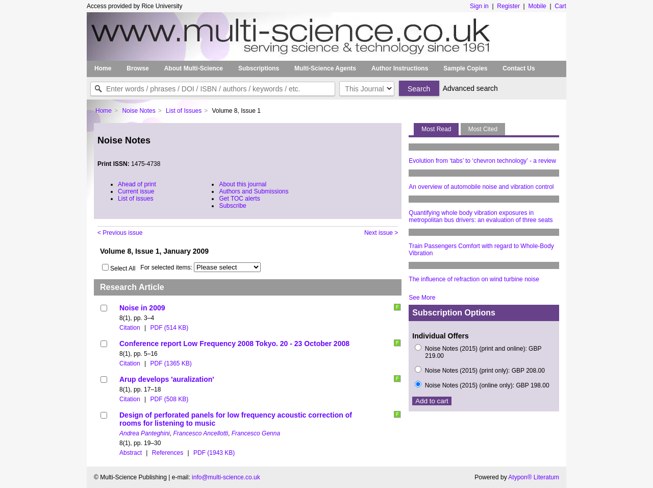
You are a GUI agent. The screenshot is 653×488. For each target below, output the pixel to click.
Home (102, 68)
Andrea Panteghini (144, 433)
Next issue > (381, 232)
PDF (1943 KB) (214, 452)
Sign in (479, 6)
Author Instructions (399, 68)
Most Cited (482, 129)
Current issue (136, 191)
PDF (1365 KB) (170, 363)
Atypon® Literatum (533, 477)
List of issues (135, 198)
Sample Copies (465, 68)
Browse (137, 68)
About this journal (242, 184)
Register (508, 6)
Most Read (436, 129)
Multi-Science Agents (325, 68)
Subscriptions (258, 68)
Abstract (130, 452)
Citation (129, 327)
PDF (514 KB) (169, 327)
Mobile (537, 6)
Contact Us (519, 68)
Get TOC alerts (239, 198)
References (167, 452)
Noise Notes (138, 110)
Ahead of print (137, 184)
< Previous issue (119, 232)
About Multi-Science (193, 68)
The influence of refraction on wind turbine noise (474, 279)
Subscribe (232, 205)
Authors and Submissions (253, 191)
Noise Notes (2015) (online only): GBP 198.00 (487, 385)
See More (422, 297)
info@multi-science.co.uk (226, 477)
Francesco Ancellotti (200, 433)
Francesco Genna (256, 433)
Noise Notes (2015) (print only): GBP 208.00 (485, 370)
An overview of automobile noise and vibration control (481, 186)
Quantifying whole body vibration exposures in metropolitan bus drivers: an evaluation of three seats (480, 216)
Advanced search (470, 88)
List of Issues (184, 110)
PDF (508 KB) (169, 399)
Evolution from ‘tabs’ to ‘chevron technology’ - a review (482, 160)
